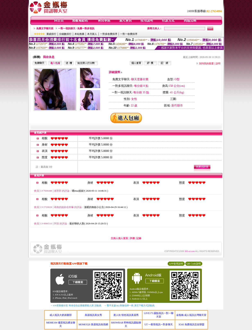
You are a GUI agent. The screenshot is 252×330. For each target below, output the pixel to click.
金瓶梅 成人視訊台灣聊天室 (191, 315)
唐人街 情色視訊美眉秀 (126, 315)
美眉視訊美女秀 (93, 315)
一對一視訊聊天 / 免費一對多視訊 (76, 28)
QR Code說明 (194, 263)
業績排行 (51, 34)
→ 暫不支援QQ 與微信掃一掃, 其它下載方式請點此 (129, 305)
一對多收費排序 (108, 34)
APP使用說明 (176, 263)
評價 (132, 238)
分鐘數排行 (65, 34)
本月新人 (92, 34)
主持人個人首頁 (119, 238)
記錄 (138, 238)
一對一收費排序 (128, 34)
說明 (218, 63)
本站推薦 (79, 34)
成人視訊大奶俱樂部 (61, 315)
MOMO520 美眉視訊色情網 (93, 324)
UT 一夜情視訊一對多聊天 (159, 324)
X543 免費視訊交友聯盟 (191, 324)
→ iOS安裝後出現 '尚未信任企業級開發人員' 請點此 (75, 305)
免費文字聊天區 (44, 28)
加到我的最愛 (206, 63)
